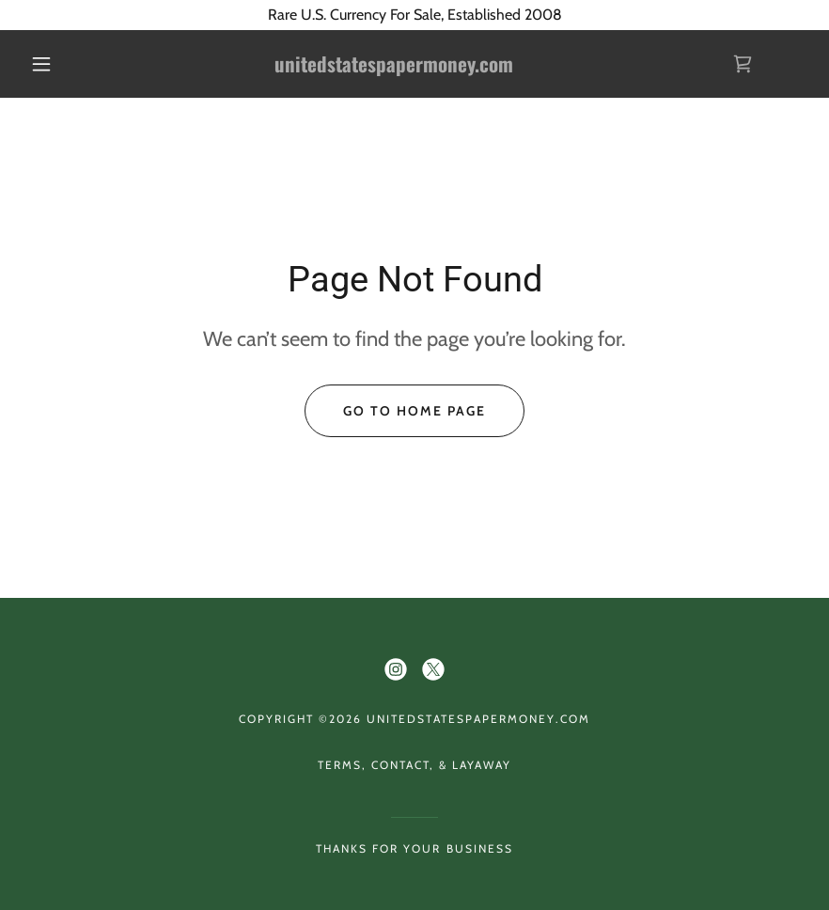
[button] (41, 64)
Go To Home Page (414, 410)
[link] (394, 67)
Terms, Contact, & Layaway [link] (414, 765)
